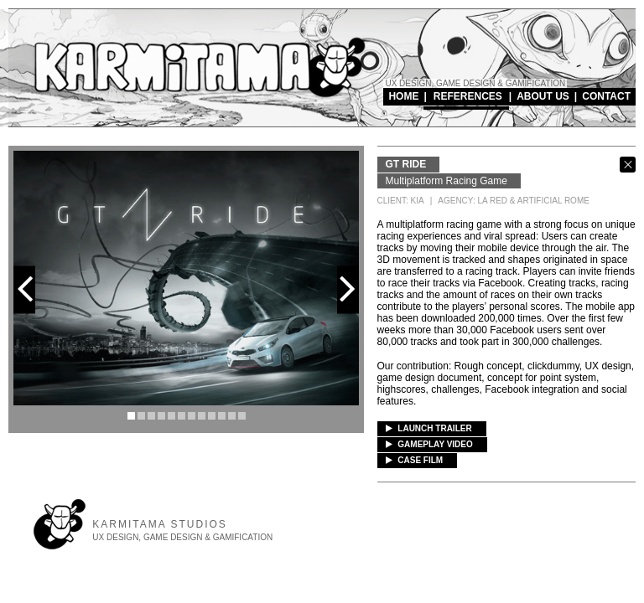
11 (232, 416)
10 (222, 416)
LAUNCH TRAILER (429, 428)
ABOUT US (543, 96)
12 (242, 416)
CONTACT (606, 96)
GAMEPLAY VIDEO (429, 444)
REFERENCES (468, 96)
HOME (403, 96)
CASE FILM (415, 460)
